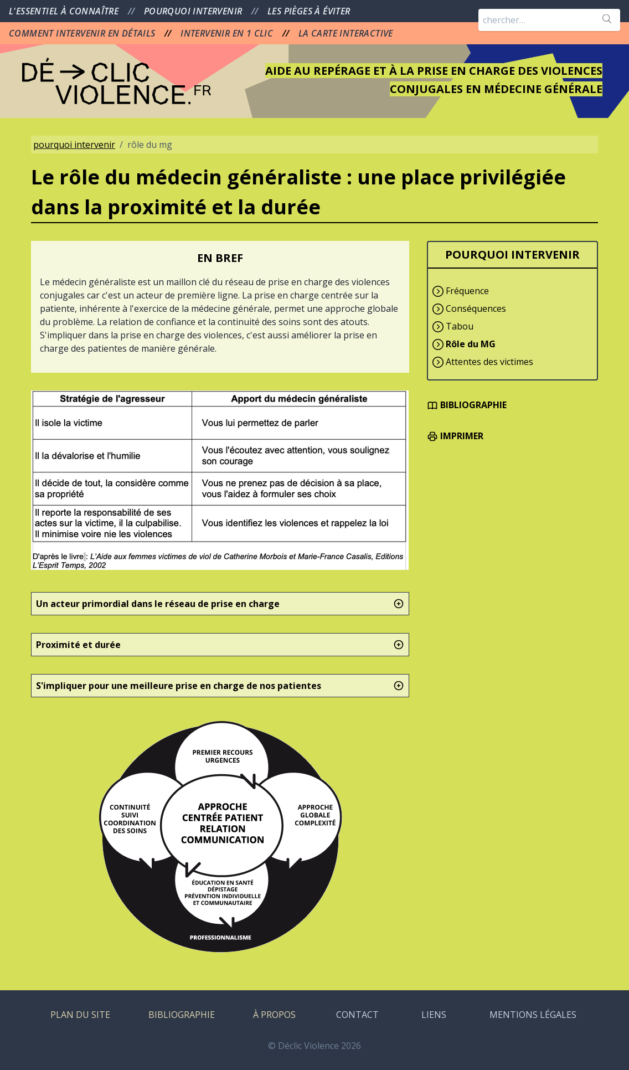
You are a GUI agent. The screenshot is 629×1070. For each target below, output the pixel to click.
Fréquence (467, 291)
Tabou (459, 326)
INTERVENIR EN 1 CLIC (228, 33)
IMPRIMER (455, 436)
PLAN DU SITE (80, 1015)
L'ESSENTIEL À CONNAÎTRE (65, 11)
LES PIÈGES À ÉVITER (308, 11)
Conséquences (476, 308)
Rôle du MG (471, 344)
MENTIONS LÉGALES (532, 1015)
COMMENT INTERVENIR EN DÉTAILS (83, 33)
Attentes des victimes (489, 362)
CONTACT (357, 1015)
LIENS (433, 1015)
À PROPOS (274, 1015)
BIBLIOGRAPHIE (467, 405)
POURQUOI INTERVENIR (194, 11)
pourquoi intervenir (74, 144)
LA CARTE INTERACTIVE (345, 33)
